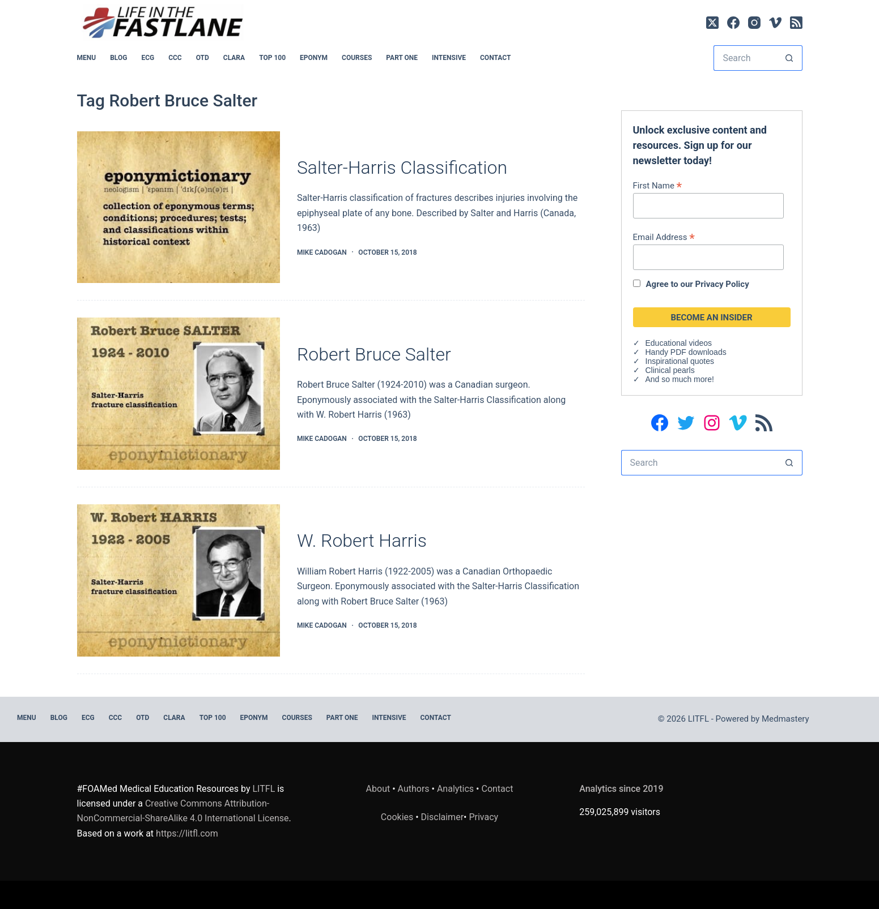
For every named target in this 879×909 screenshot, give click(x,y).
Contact (495, 58)
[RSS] (796, 22)
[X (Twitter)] (712, 22)
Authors (414, 788)
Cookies (398, 817)
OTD (202, 58)
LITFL (264, 788)
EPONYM (314, 58)
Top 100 (272, 58)
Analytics (455, 788)
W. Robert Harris (362, 540)
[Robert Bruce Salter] (178, 394)
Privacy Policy (722, 284)
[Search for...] (745, 58)
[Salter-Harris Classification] (178, 207)
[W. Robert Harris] (178, 580)
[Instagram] (754, 22)
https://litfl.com (187, 833)
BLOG (118, 58)
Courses (357, 58)
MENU (86, 58)
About (378, 788)
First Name (657, 185)
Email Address (664, 237)
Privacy (483, 817)
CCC (175, 58)
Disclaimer (442, 817)
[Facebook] (733, 22)
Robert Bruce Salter (374, 354)
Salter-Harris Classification (402, 167)
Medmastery (785, 719)
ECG (147, 58)
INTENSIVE (449, 58)
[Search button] (789, 58)
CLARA (234, 58)
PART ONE (402, 58)
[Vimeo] (775, 22)
